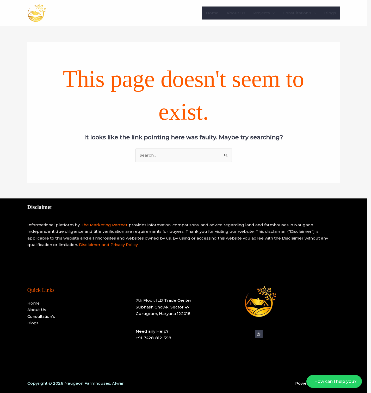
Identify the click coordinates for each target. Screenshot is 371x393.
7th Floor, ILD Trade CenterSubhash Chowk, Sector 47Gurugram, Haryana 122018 (166, 307)
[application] (274, 13)
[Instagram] (260, 334)
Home (214, 12)
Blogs (332, 12)
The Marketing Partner (106, 224)
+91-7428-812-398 (155, 337)
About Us (237, 12)
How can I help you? (339, 381)
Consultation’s (301, 13)
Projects (266, 13)
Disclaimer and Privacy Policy (110, 244)
